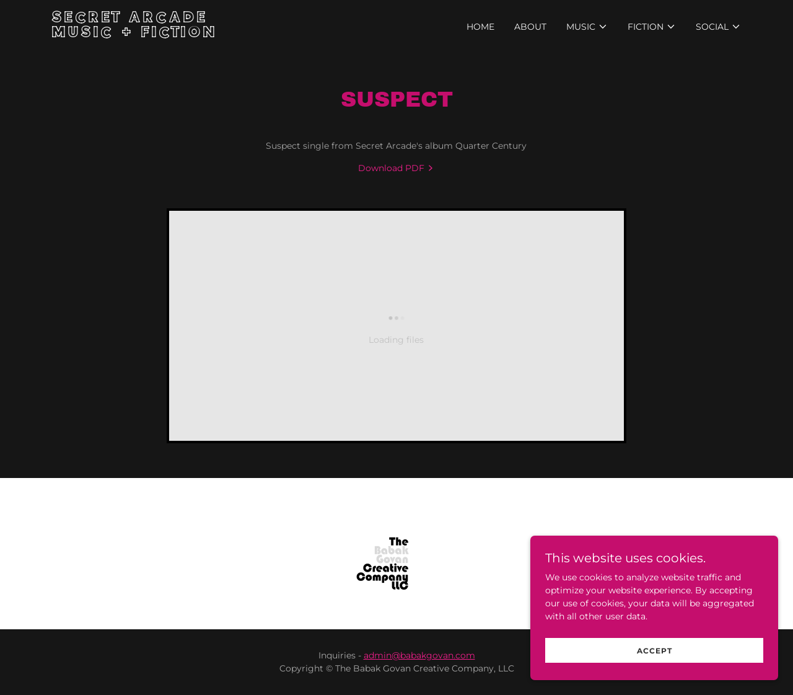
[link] (172, 34)
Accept (654, 650)
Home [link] (480, 26)
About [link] (530, 26)
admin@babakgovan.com (419, 655)
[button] (587, 26)
